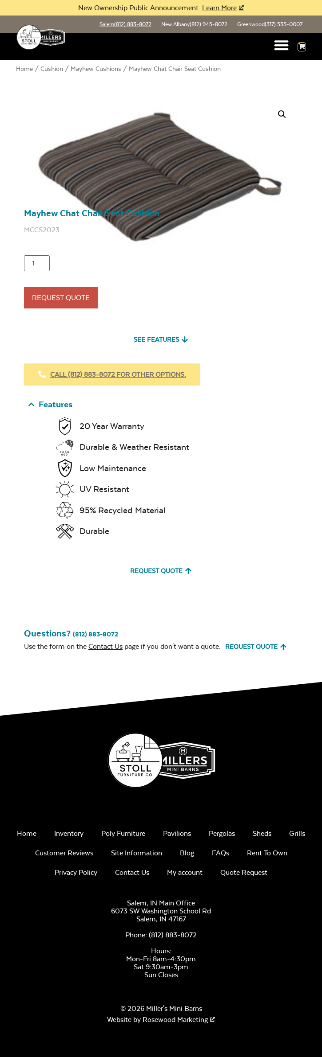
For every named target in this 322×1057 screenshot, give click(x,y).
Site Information (136, 853)
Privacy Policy (76, 872)
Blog (187, 853)
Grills (297, 833)
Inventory (68, 833)
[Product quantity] (37, 263)
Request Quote (61, 297)
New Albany (194, 24)
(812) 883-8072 (95, 634)
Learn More (219, 8)
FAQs (220, 853)
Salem (125, 24)
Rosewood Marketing (175, 1019)
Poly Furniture (123, 833)
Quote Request (243, 872)
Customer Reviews (64, 853)
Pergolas (222, 833)
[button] (282, 45)
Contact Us (105, 646)
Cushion (51, 68)
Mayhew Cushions (96, 68)
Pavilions (177, 833)
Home (24, 68)
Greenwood (269, 24)
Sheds (262, 833)
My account (185, 872)
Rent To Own (267, 853)
